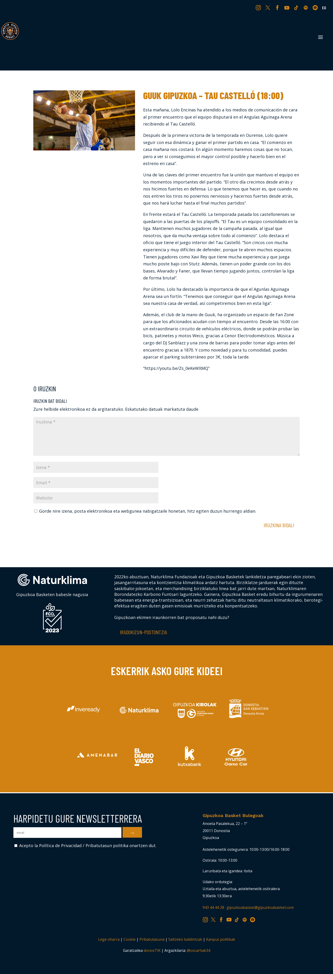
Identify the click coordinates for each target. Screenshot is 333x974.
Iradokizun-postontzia (143, 632)
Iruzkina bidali (279, 525)
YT (287, 7)
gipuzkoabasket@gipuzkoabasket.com (260, 907)
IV (316, 7)
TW (267, 7)
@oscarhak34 (198, 950)
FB (278, 7)
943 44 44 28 (213, 907)
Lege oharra (109, 939)
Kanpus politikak (220, 939)
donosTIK (152, 950)
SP (306, 7)
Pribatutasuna (151, 939)
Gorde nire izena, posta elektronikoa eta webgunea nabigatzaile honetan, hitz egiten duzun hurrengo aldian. (147, 511)
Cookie (129, 939)
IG (259, 7)
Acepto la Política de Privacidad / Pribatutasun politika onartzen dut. (85, 845)
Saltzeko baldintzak (185, 939)
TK (297, 7)
